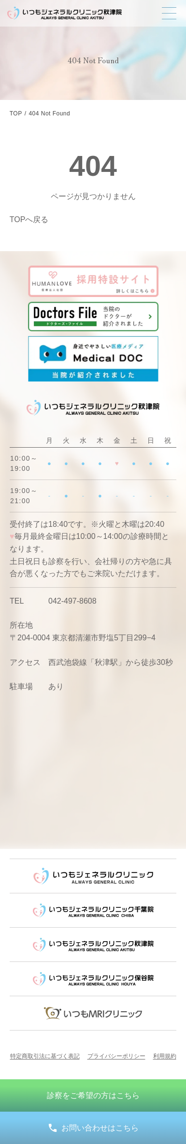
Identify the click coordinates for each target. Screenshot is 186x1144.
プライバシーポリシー (116, 1056)
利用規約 (164, 1056)
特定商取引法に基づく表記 (45, 1056)
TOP (16, 113)
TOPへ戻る (29, 219)
